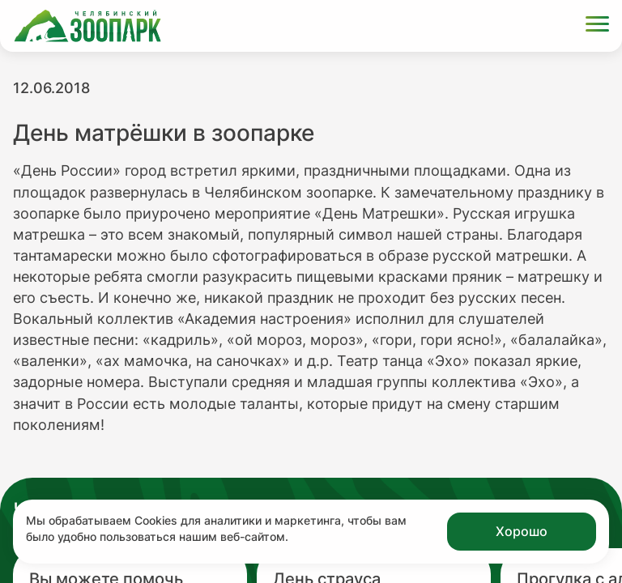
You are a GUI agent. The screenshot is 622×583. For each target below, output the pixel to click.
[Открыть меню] (597, 26)
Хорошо (521, 531)
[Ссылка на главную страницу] (87, 26)
